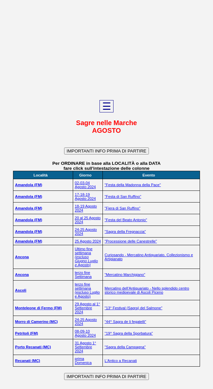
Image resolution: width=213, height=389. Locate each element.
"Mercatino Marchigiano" (124, 275)
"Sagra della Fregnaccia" (125, 232)
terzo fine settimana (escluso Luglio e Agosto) (87, 290)
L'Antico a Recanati (120, 361)
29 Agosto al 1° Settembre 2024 (87, 308)
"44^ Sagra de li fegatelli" (125, 322)
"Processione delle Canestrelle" (130, 241)
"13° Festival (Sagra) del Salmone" (133, 308)
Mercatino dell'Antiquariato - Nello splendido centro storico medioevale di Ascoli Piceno (146, 290)
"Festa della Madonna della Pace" (132, 185)
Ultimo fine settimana (86, 257)
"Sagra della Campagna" (125, 347)
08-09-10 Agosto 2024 (85, 333)
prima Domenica (83, 361)
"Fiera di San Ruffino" (122, 208)
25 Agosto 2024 (88, 241)
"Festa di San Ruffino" (122, 196)
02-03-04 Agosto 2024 (85, 185)
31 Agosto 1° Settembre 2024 (85, 347)
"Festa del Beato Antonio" (125, 220)
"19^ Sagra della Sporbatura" (128, 333)
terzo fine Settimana (83, 275)
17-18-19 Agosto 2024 (85, 196)
